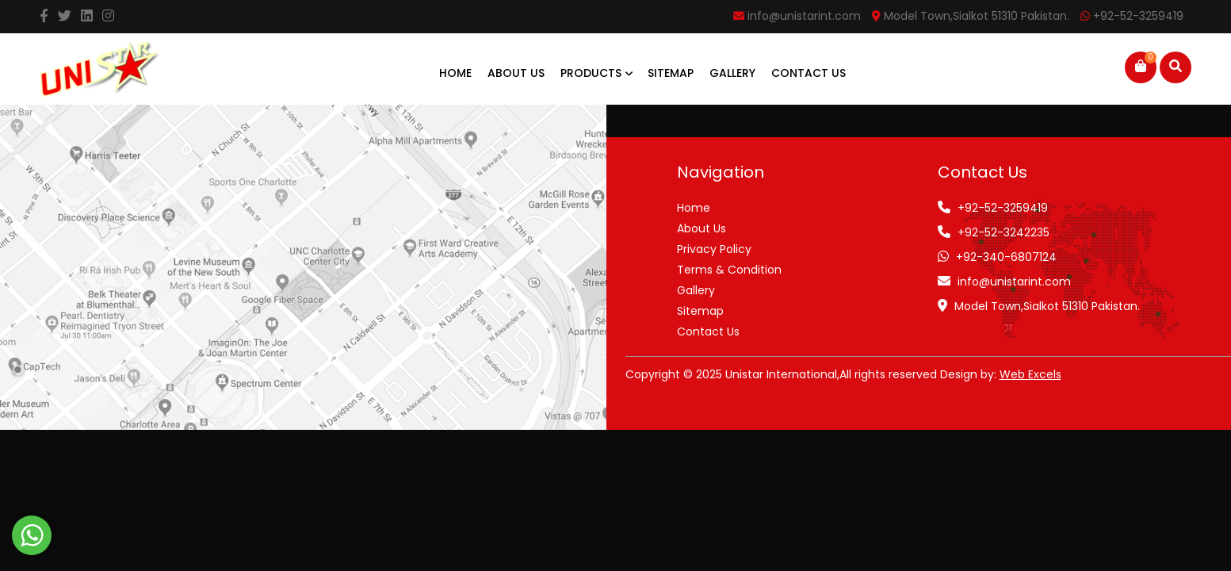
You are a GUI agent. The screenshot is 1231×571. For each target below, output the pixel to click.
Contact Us (808, 73)
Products (596, 73)
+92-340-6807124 (1006, 257)
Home (455, 73)
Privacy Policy (714, 249)
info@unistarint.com (1014, 281)
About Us (516, 73)
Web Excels (1030, 374)
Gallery (732, 73)
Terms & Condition (729, 270)
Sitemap (671, 73)
